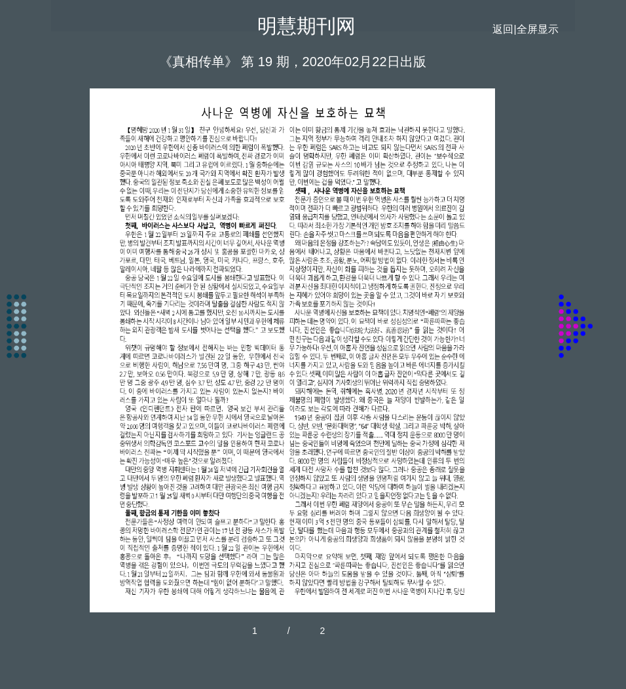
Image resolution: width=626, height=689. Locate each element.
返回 (502, 29)
